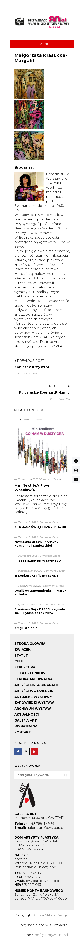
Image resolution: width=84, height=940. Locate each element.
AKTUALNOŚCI (26, 714)
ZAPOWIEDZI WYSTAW (34, 703)
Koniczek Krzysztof (31, 367)
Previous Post (29, 361)
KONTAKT (22, 732)
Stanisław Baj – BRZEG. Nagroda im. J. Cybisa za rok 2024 (39, 611)
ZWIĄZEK (22, 649)
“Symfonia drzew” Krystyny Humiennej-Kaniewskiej (36, 543)
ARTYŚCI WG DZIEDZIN (33, 691)
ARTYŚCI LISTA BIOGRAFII (36, 685)
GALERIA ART (25, 720)
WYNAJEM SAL (26, 726)
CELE (18, 661)
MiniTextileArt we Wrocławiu (32, 487)
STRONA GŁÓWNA (29, 644)
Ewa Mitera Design (52, 915)
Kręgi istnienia (26, 628)
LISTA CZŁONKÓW (30, 673)
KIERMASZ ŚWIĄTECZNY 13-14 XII (40, 527)
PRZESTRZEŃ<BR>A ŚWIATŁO (37, 560)
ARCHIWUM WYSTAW (32, 709)
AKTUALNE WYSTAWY (33, 697)
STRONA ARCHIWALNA (33, 679)
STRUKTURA (24, 667)
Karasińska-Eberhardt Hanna (44, 392)
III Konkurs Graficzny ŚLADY (36, 575)
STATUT (21, 655)
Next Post (59, 386)
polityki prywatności (51, 935)
